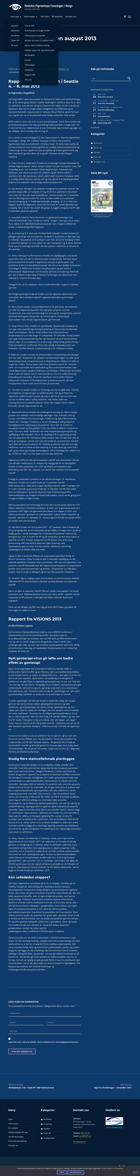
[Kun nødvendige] (135, 1172)
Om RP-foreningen (16, 1137)
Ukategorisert (99, 162)
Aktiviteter (98, 143)
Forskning (26, 72)
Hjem (10, 1119)
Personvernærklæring (17, 1141)
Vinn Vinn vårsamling (106, 103)
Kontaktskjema (79, 1142)
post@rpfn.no (85, 1136)
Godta (62, 1172)
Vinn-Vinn (44, 16)
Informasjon (31, 16)
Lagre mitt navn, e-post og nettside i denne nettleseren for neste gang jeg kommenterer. (43, 1042)
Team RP (97, 157)
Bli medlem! (57, 16)
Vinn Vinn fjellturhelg (106, 110)
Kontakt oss (71, 16)
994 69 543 (85, 1133)
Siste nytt (15, 16)
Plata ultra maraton (105, 97)
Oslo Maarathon (104, 116)
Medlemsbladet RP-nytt (18, 1132)
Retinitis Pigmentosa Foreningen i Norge (48, 6)
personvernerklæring (116, 1168)
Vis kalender (95, 128)
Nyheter (97, 152)
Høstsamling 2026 (104, 123)
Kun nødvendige (76, 1172)
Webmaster (51, 69)
